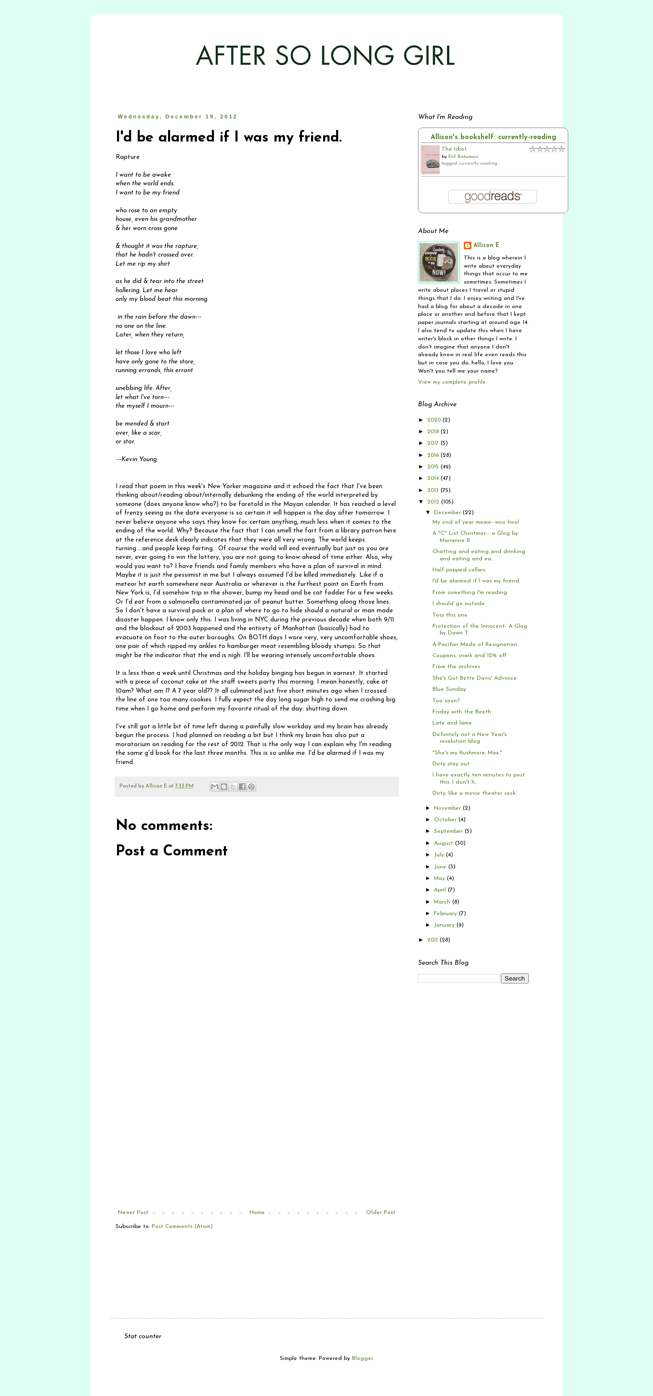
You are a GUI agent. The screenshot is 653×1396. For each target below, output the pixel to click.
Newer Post (133, 1212)
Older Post (380, 1212)
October (446, 820)
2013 (434, 490)
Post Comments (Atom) (182, 1226)
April (441, 890)
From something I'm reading (469, 592)
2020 (435, 420)
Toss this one (450, 615)
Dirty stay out (451, 764)
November (448, 808)
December (448, 513)
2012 (434, 502)
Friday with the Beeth (461, 712)
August (444, 843)
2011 (433, 940)
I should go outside (458, 604)
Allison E (486, 245)
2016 (434, 455)
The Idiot (454, 149)
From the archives (456, 667)
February (446, 914)
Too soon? (445, 701)
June (441, 867)
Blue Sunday (449, 689)
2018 (434, 432)
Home (257, 1212)
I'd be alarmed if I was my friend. (476, 581)
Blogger (362, 1358)
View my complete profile (452, 382)
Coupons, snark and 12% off (469, 656)
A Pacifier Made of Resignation (474, 644)
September (449, 831)
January (445, 925)
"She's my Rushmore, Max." (467, 753)
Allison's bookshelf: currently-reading (493, 137)
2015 (434, 467)
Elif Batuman (463, 156)
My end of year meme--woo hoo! (475, 522)
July (440, 855)
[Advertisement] (256, 1137)
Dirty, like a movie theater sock (474, 793)
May (440, 878)
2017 (434, 443)
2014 (434, 478)
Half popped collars (458, 570)
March (443, 902)
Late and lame (452, 723)
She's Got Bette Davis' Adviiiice (474, 678)
